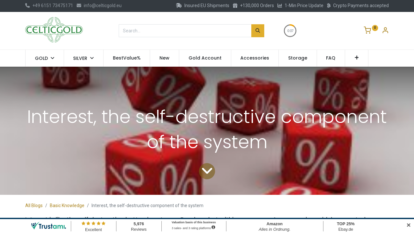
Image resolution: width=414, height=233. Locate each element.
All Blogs (34, 205)
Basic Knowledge (67, 205)
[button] (356, 58)
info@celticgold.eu (99, 5)
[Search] (257, 30)
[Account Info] (385, 31)
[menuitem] (127, 58)
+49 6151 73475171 (49, 5)
